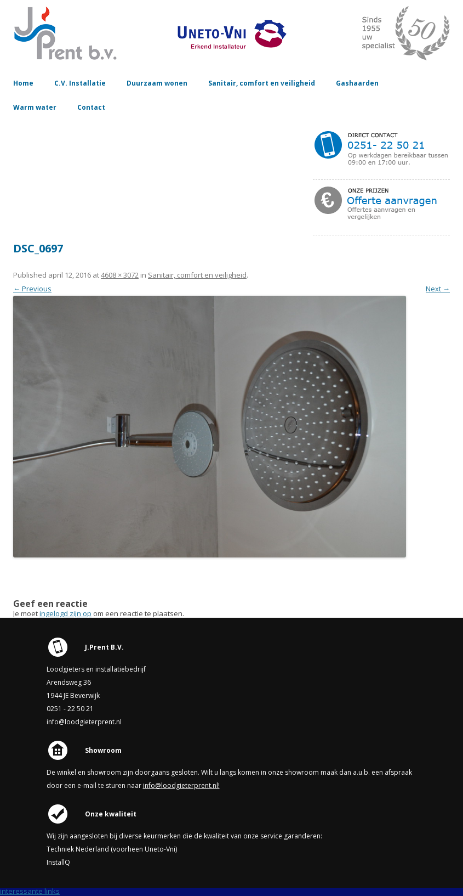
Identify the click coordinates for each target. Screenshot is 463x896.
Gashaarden (357, 83)
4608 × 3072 (120, 275)
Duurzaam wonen (157, 83)
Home (23, 83)
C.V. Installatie (80, 83)
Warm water (34, 107)
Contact (91, 107)
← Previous (32, 289)
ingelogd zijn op (65, 613)
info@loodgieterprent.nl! (181, 785)
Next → (438, 289)
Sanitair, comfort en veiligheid (261, 83)
